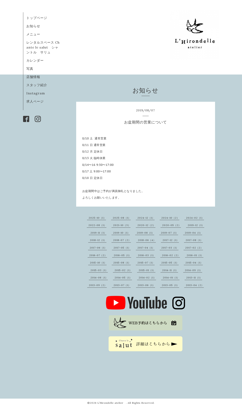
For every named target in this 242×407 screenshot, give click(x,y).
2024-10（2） (170, 217)
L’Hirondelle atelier (111, 402)
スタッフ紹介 (36, 85)
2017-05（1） (122, 247)
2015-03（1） (99, 270)
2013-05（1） (170, 285)
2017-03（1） (169, 247)
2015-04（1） (194, 262)
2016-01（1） (195, 255)
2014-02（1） (147, 277)
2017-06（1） (98, 247)
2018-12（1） (98, 240)
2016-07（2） (98, 255)
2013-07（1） (122, 285)
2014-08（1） (99, 277)
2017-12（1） (171, 240)
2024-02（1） (195, 217)
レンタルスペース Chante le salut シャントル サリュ (43, 47)
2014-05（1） (123, 277)
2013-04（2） (195, 285)
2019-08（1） (145, 232)
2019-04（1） (193, 232)
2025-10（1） (97, 217)
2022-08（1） (97, 225)
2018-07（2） (122, 240)
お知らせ (33, 26)
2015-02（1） (123, 270)
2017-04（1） (146, 247)
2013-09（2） (98, 285)
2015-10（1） (98, 262)
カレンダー (35, 60)
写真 (29, 69)
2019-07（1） (169, 232)
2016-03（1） (146, 255)
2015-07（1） (146, 262)
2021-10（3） (121, 225)
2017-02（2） (194, 247)
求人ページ (35, 101)
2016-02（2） (171, 255)
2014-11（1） (170, 270)
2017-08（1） (194, 240)
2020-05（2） (171, 225)
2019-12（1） (196, 225)
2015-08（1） (122, 262)
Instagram (35, 93)
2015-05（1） (170, 262)
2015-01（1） (147, 270)
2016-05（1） (122, 255)
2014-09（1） (193, 270)
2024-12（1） (146, 217)
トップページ (36, 18)
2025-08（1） (122, 217)
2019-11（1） (98, 232)
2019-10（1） (121, 232)
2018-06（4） (147, 240)
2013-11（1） (194, 277)
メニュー (33, 34)
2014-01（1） (171, 277)
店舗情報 (33, 77)
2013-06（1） (146, 285)
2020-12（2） (146, 225)
